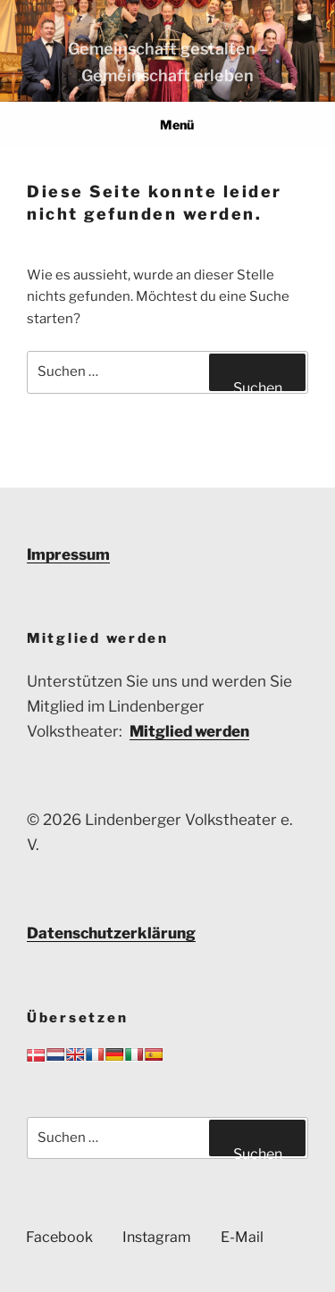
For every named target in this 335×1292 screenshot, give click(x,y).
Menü (167, 124)
